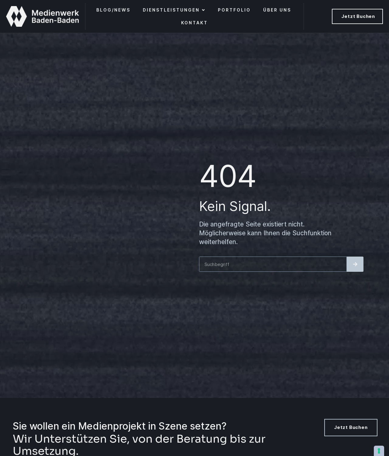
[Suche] (355, 264)
